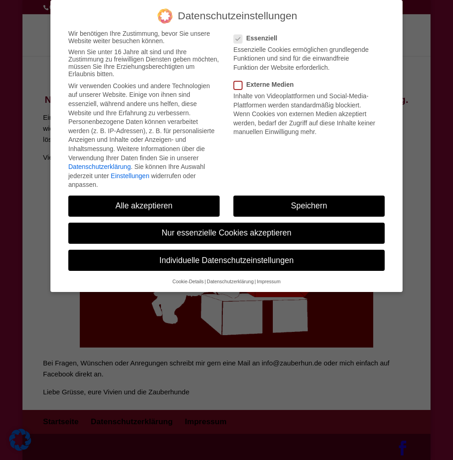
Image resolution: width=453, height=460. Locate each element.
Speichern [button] (309, 199)
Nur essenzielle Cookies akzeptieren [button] (226, 227)
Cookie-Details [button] (188, 275)
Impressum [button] (269, 275)
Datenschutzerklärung (99, 160)
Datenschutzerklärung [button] (230, 275)
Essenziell (259, 32)
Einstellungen (130, 170)
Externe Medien (267, 78)
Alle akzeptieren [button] (144, 199)
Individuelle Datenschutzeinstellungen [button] (227, 254)
